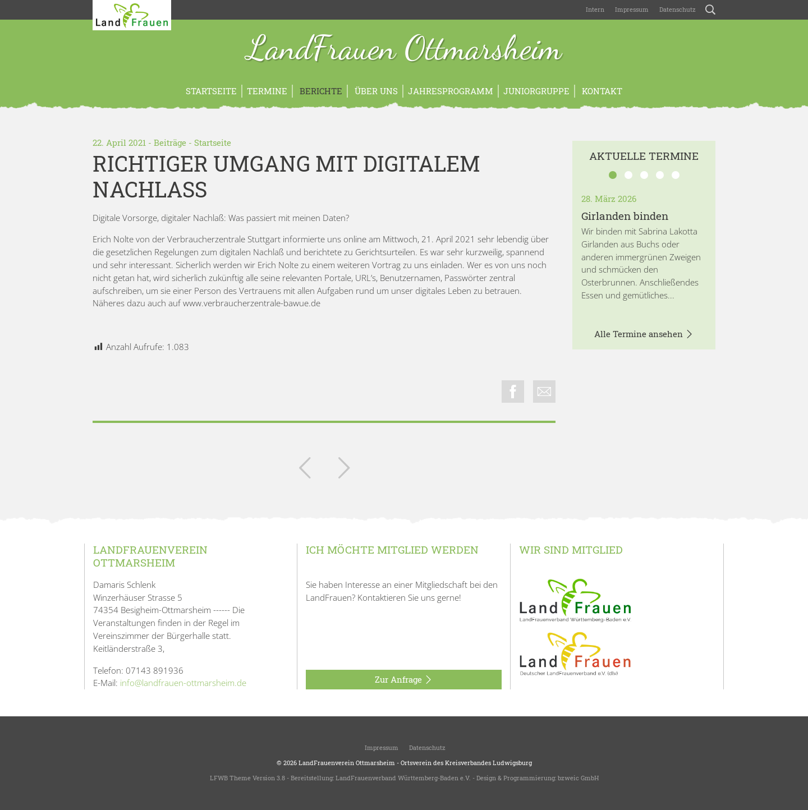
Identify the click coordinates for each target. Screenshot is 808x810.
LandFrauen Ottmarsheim (404, 49)
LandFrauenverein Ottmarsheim (347, 762)
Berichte (319, 90)
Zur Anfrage (404, 680)
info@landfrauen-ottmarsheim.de (183, 682)
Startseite (211, 90)
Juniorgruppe (536, 90)
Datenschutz (677, 9)
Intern (595, 9)
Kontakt (601, 90)
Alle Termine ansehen (644, 334)
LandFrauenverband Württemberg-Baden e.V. (403, 778)
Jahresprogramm (450, 90)
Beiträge (170, 142)
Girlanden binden (624, 216)
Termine (267, 90)
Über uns (375, 90)
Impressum (631, 9)
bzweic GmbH (578, 778)
